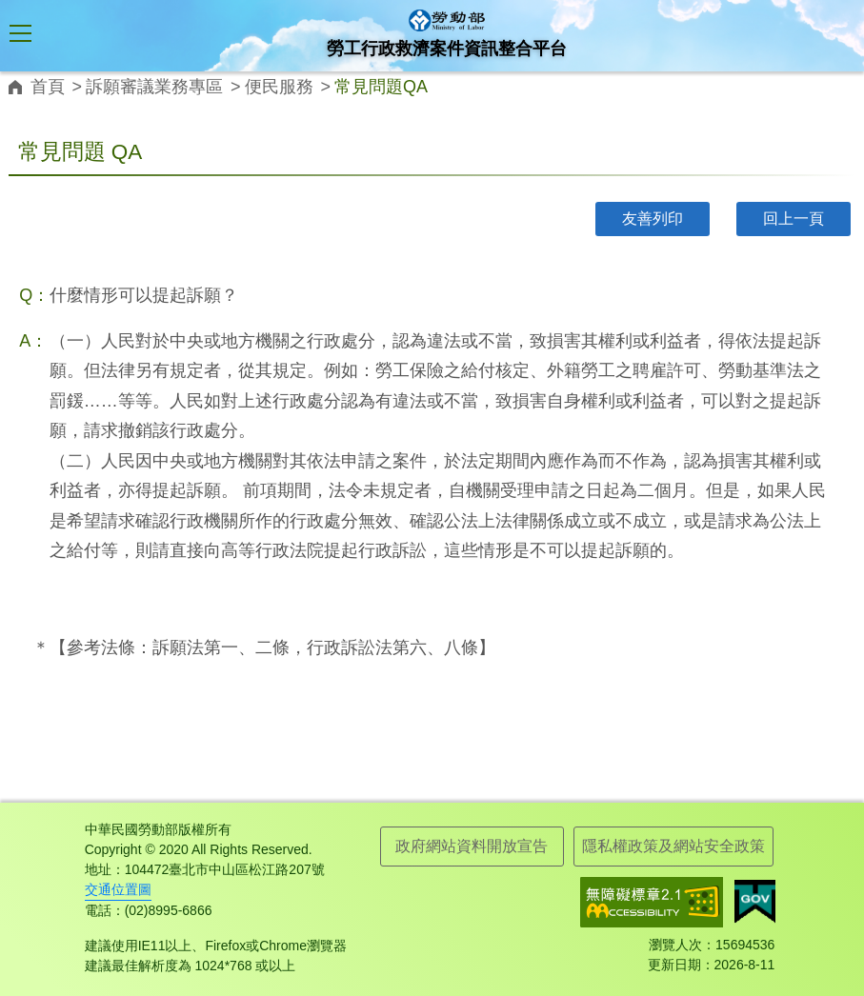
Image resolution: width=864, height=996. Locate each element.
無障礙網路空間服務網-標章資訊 (651, 902)
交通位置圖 (118, 889)
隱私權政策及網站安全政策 (673, 846)
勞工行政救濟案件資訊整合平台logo (447, 20)
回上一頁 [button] (793, 218)
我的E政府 (754, 902)
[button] (21, 36)
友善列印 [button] (652, 218)
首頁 (47, 86)
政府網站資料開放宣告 (471, 846)
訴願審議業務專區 (154, 86)
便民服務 (279, 86)
